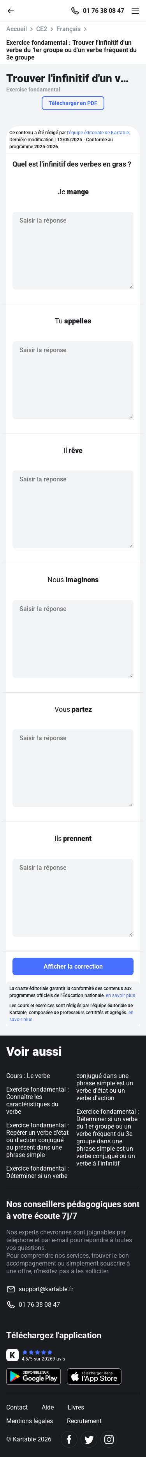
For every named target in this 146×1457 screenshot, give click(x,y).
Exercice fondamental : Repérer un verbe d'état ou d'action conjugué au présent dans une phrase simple (37, 1140)
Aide (48, 1407)
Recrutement (84, 1421)
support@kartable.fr (46, 1289)
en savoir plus (120, 995)
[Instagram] (108, 1439)
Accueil (16, 29)
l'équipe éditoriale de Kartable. (98, 132)
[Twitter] (89, 1439)
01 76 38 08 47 (103, 11)
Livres (76, 1407)
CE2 (41, 29)
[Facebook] (69, 1439)
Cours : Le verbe (28, 1076)
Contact (17, 1407)
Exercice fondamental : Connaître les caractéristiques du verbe (37, 1100)
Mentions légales (29, 1421)
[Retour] (14, 10)
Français (68, 29)
